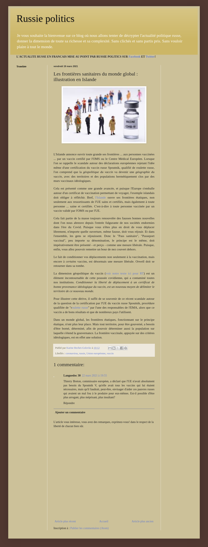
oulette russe (80, 307)
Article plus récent (65, 521)
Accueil (103, 521)
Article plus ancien (142, 521)
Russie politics (45, 18)
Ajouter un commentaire (70, 412)
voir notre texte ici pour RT (125, 273)
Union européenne (96, 353)
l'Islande (101, 197)
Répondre (69, 403)
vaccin (110, 353)
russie (82, 353)
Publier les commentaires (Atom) (89, 528)
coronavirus (71, 353)
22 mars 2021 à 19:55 (94, 375)
